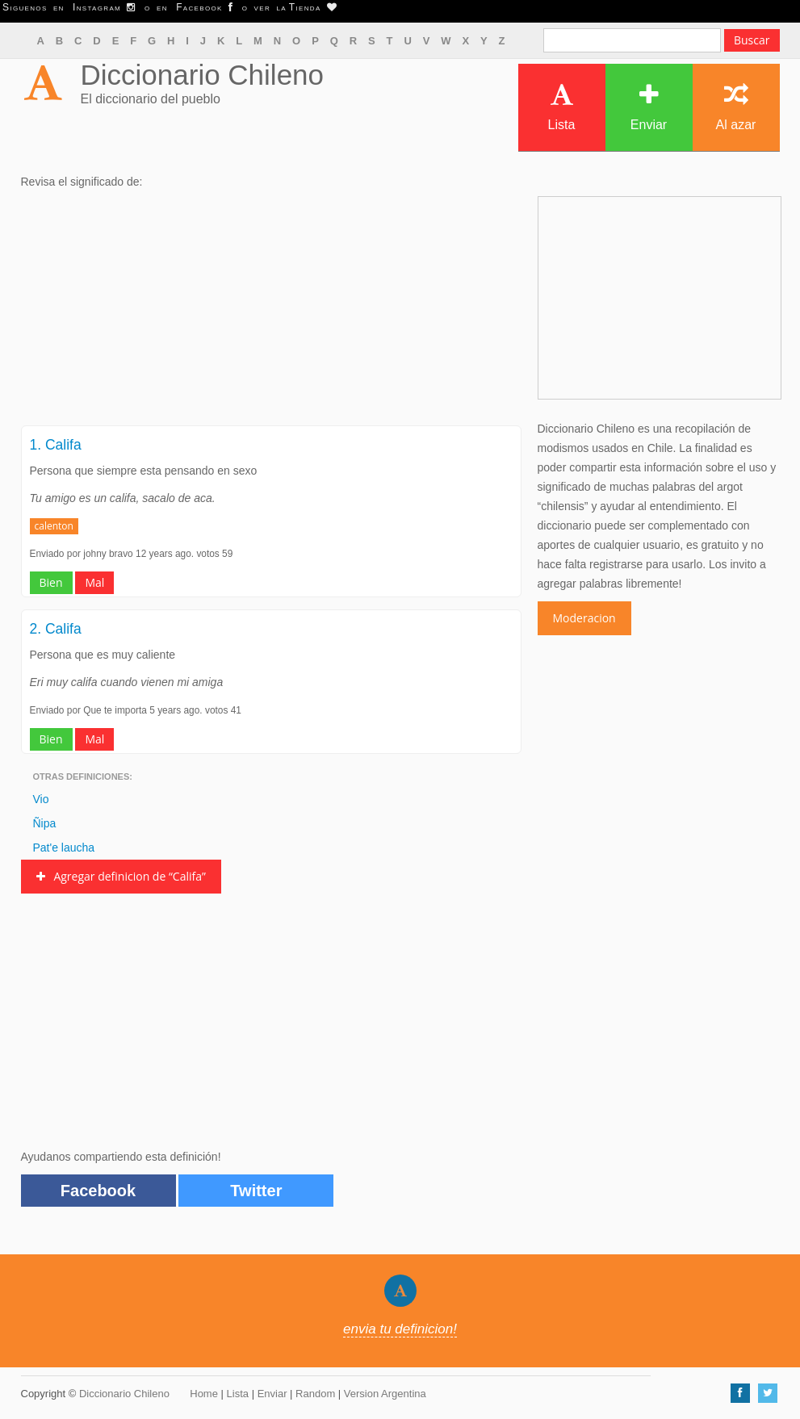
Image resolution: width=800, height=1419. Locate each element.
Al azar (736, 107)
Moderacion (584, 618)
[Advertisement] (271, 312)
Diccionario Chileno (203, 74)
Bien (51, 582)
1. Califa (56, 445)
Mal (94, 582)
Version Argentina (385, 1394)
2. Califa (56, 629)
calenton (54, 526)
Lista (562, 107)
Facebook (98, 1190)
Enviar (648, 107)
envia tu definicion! (400, 1329)
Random (315, 1394)
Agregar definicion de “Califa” (121, 876)
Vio (41, 799)
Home (204, 1394)
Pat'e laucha (64, 847)
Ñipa (45, 823)
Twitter (256, 1190)
